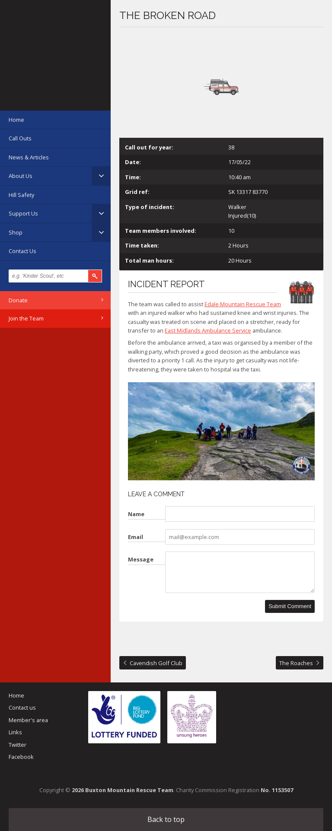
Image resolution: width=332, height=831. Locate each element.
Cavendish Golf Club (156, 663)
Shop (15, 232)
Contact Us (22, 251)
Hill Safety (21, 195)
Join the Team (26, 318)
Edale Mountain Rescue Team (242, 304)
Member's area (28, 720)
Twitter (17, 745)
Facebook (21, 757)
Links (15, 732)
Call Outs (20, 138)
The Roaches (296, 663)
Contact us (22, 707)
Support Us (23, 213)
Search (95, 276)
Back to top (166, 819)
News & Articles (29, 157)
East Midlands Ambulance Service (208, 330)
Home (16, 120)
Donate (18, 300)
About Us (20, 176)
